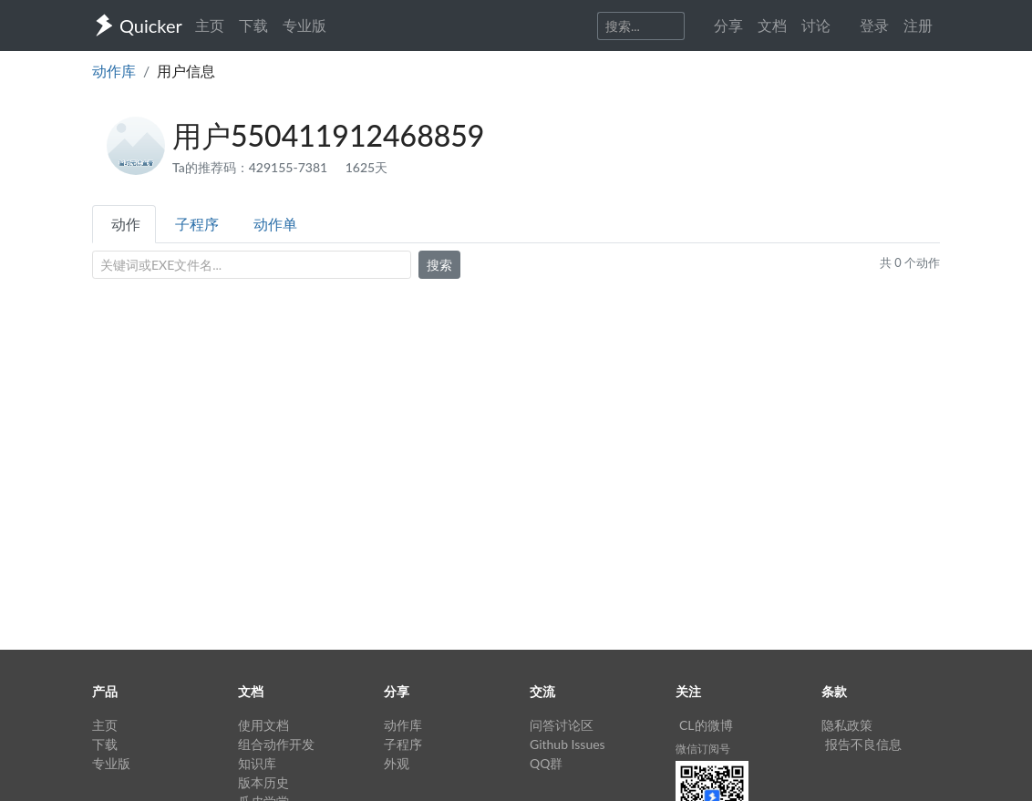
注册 (918, 25)
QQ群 (546, 763)
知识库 (257, 763)
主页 (209, 25)
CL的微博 (706, 725)
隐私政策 (846, 725)
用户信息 (186, 70)
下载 (253, 25)
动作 (125, 223)
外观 (396, 763)
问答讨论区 (561, 725)
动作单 (275, 223)
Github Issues (567, 744)
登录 (874, 25)
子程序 (197, 223)
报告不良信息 (863, 744)
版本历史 (263, 782)
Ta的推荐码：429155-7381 (251, 167)
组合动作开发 (276, 744)
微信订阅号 (703, 748)
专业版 (304, 25)
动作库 (114, 70)
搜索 (439, 264)
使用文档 (263, 725)
